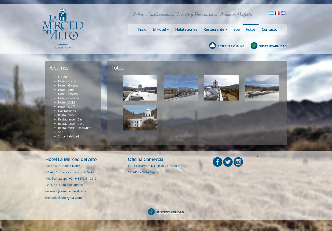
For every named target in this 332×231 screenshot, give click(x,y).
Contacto (269, 29)
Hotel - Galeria (68, 85)
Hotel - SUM (66, 102)
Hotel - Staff (66, 107)
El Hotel (63, 77)
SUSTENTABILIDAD (273, 46)
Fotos (250, 29)
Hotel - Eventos (68, 98)
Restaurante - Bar (70, 119)
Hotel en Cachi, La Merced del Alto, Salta (62, 28)
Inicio (142, 29)
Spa (237, 29)
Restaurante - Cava (71, 124)
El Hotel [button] (161, 29)
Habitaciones (186, 29)
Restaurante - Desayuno (74, 128)
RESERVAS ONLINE (231, 46)
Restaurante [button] (215, 29)
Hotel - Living (67, 81)
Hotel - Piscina (68, 94)
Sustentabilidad (68, 136)
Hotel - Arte (66, 90)
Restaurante (66, 115)
